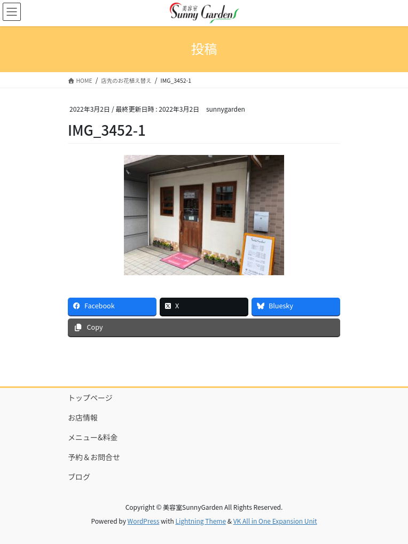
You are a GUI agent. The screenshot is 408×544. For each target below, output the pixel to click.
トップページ (90, 397)
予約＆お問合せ (94, 457)
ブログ (79, 476)
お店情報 (83, 417)
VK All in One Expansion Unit (275, 520)
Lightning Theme (200, 520)
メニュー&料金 (93, 437)
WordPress (144, 520)
